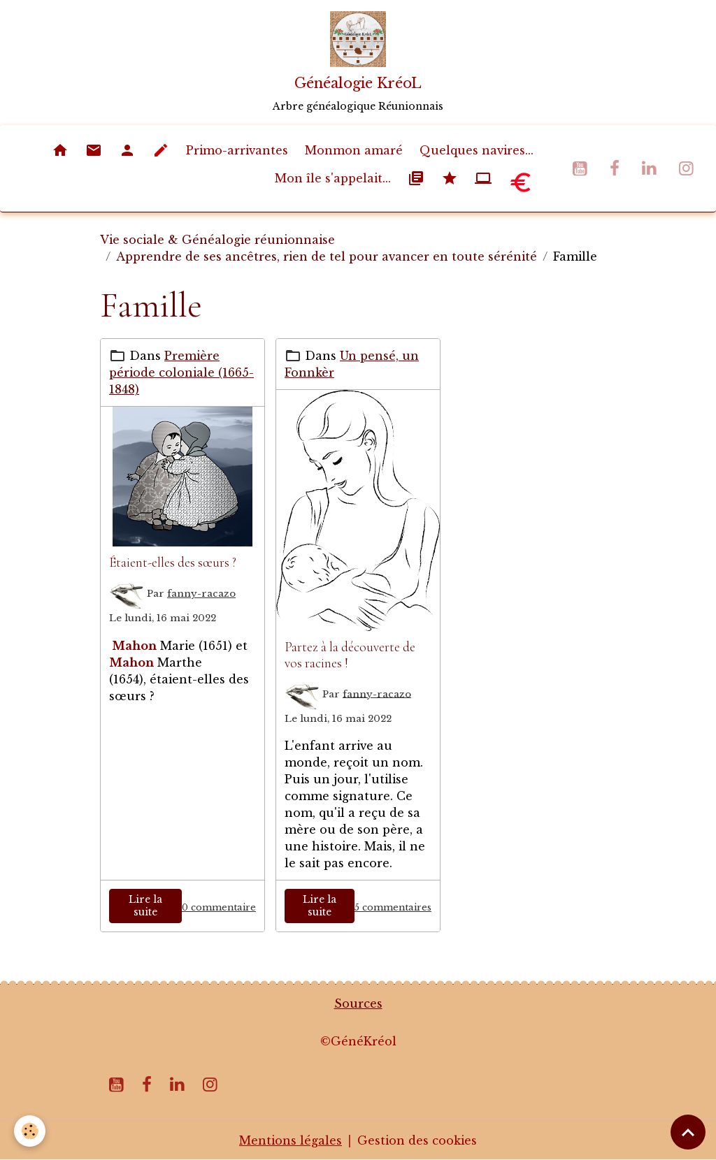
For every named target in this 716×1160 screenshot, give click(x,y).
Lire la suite (145, 905)
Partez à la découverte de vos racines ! (350, 655)
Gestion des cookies (417, 1140)
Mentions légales (290, 1140)
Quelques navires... (477, 150)
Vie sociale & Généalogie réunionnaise (217, 240)
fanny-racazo (201, 594)
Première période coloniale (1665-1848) (181, 372)
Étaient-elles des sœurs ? (172, 562)
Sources (358, 1003)
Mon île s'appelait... (333, 178)
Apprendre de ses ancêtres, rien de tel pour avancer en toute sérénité (326, 256)
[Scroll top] (688, 1132)
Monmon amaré (354, 150)
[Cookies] (29, 1131)
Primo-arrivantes (237, 150)
